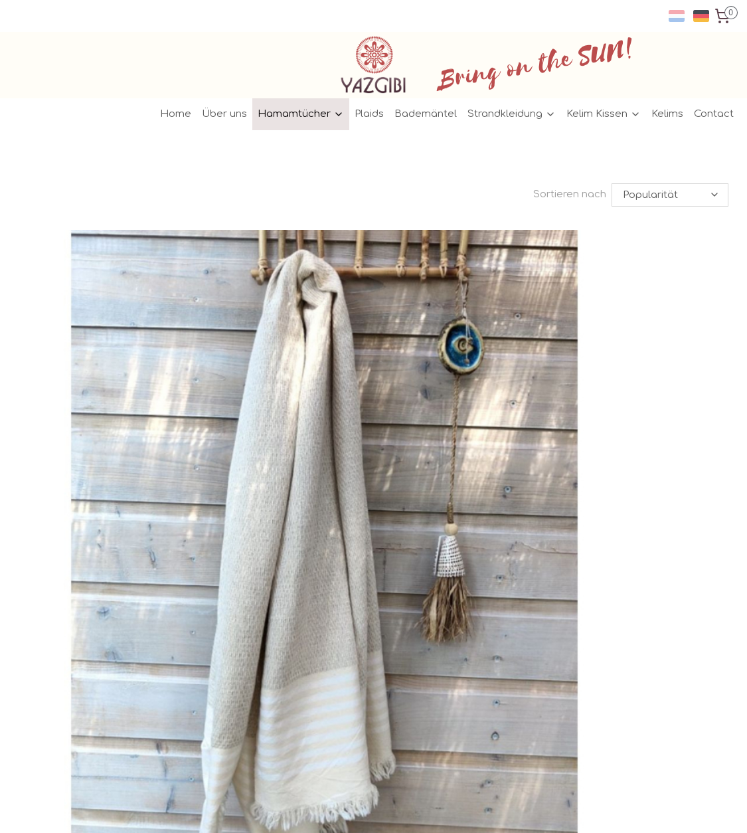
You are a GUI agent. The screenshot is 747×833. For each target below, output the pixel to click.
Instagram (332, 606)
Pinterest (327, 621)
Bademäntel (425, 114)
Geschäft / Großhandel (214, 636)
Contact (714, 114)
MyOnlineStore (527, 808)
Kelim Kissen (603, 114)
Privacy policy (193, 621)
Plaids (369, 114)
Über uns (224, 114)
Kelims (667, 114)
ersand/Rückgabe (209, 592)
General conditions (205, 606)
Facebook (331, 592)
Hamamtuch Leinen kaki (338, 474)
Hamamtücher (301, 114)
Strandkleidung (511, 114)
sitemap (321, 808)
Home (175, 114)
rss (349, 808)
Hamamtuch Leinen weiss (95, 474)
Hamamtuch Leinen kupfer (594, 474)
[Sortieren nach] (670, 195)
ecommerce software (403, 808)
